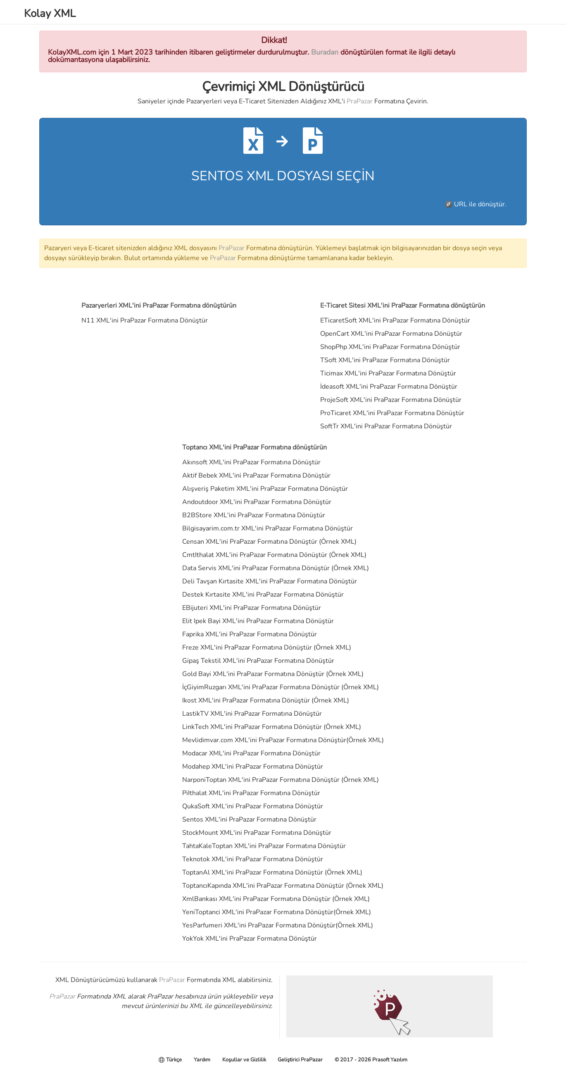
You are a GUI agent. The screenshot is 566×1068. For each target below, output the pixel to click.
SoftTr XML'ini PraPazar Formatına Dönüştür (386, 426)
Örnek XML (337, 541)
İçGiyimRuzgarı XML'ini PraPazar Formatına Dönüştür (261, 687)
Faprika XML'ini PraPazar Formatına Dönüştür (249, 634)
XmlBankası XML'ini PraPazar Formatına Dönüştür (256, 898)
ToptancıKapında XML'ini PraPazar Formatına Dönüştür (263, 885)
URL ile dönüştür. (480, 204)
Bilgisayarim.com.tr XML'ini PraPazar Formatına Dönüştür (267, 528)
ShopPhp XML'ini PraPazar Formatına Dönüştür (390, 346)
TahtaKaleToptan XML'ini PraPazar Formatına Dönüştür (264, 846)
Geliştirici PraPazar (300, 1059)
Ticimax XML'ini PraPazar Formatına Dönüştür (388, 373)
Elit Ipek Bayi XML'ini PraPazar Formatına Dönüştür (258, 621)
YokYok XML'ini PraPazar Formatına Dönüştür (249, 938)
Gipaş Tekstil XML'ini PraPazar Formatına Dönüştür (258, 660)
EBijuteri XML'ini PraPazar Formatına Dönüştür (251, 607)
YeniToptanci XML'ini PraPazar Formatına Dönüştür (257, 912)
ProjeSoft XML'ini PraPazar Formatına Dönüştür (390, 399)
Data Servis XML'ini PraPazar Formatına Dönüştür (256, 568)
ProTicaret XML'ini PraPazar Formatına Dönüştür (392, 413)
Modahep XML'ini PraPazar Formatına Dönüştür (252, 766)
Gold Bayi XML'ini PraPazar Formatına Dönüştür (253, 674)
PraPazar (360, 101)
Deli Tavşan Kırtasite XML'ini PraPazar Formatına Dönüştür (269, 581)
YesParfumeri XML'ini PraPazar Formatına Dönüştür (258, 925)
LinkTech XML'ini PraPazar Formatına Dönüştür (252, 726)
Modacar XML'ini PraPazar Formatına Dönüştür (251, 753)
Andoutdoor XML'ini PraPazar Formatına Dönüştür (256, 502)
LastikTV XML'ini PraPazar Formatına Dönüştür (252, 713)
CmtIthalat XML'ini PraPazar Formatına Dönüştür (254, 554)
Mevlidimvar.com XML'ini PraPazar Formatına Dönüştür (264, 740)
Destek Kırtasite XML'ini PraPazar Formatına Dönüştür (263, 594)
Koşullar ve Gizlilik (244, 1059)
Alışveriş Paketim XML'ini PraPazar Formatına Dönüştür (265, 488)
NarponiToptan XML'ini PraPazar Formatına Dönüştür (261, 779)
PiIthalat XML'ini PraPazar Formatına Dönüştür (251, 793)
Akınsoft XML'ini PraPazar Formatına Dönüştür (251, 462)
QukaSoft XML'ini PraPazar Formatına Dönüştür (252, 806)
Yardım (202, 1059)
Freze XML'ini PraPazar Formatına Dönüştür (247, 647)
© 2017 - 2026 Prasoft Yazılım (371, 1059)
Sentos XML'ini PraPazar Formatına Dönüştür (249, 819)
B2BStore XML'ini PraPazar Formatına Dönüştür (253, 515)
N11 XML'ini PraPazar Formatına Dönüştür (144, 320)
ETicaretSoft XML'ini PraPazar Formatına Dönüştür (395, 320)
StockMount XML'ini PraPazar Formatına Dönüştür (256, 832)
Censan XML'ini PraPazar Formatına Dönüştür (249, 541)
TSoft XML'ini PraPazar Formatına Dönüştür (385, 360)
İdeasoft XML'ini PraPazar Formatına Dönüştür (388, 386)
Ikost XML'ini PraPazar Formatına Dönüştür (246, 700)
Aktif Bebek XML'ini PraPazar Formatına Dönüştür (256, 475)
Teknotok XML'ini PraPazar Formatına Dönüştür (252, 859)
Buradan (324, 52)
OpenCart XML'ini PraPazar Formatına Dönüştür (391, 333)
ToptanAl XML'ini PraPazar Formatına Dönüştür (252, 872)
